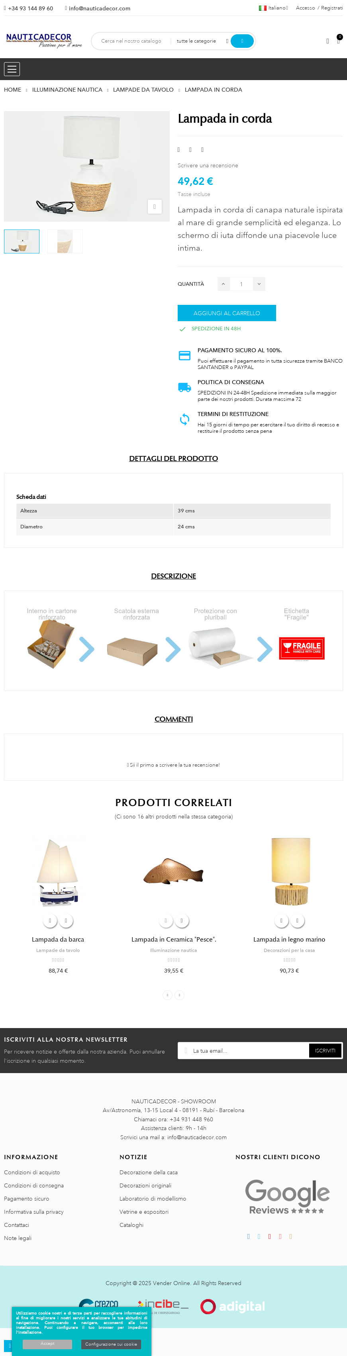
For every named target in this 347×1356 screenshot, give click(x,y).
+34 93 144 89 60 (30, 8)
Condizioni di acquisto (32, 1172)
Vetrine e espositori (144, 1211)
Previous (168, 995)
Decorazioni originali (145, 1185)
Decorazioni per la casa (289, 950)
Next (179, 995)
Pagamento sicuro (26, 1198)
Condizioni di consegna (34, 1185)
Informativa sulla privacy (34, 1211)
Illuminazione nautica (173, 950)
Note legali (17, 1238)
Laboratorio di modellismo (153, 1198)
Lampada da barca (58, 940)
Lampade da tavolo (58, 950)
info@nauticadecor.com (99, 8)
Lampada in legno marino (289, 940)
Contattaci (16, 1224)
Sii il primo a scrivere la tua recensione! (173, 765)
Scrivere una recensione (208, 165)
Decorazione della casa (149, 1172)
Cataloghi (131, 1224)
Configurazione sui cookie (111, 1344)
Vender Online (171, 1283)
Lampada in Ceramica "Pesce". (173, 940)
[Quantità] (241, 284)
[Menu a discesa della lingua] (273, 8)
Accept (47, 1343)
